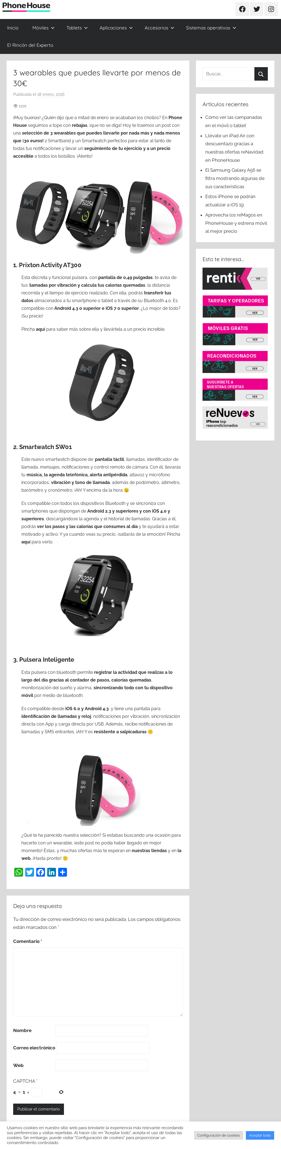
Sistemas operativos (211, 28)
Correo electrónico (34, 1047)
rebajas (79, 125)
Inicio (12, 28)
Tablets (77, 28)
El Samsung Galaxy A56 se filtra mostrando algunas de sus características (235, 178)
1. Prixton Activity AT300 (47, 265)
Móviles (43, 28)
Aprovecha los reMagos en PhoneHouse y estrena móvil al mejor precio (236, 223)
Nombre (22, 1030)
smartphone (84, 300)
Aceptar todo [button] (260, 1135)
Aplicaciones (116, 28)
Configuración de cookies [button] (218, 1135)
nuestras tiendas (149, 850)
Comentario (27, 941)
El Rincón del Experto (30, 45)
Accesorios (159, 28)
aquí (40, 329)
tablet (108, 300)
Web (18, 1065)
